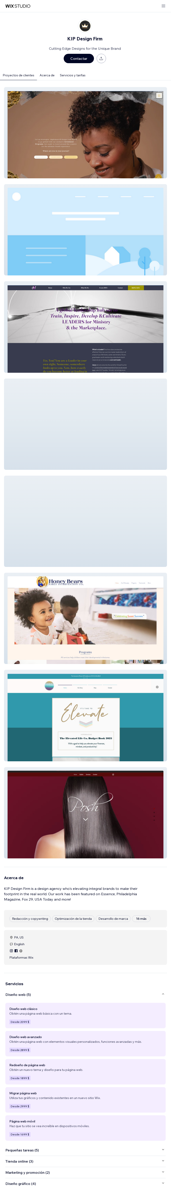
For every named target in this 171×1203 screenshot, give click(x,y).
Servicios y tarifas (73, 75)
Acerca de (47, 75)
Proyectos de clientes (18, 75)
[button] (85, 132)
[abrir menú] (163, 6)
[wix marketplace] (17, 6)
